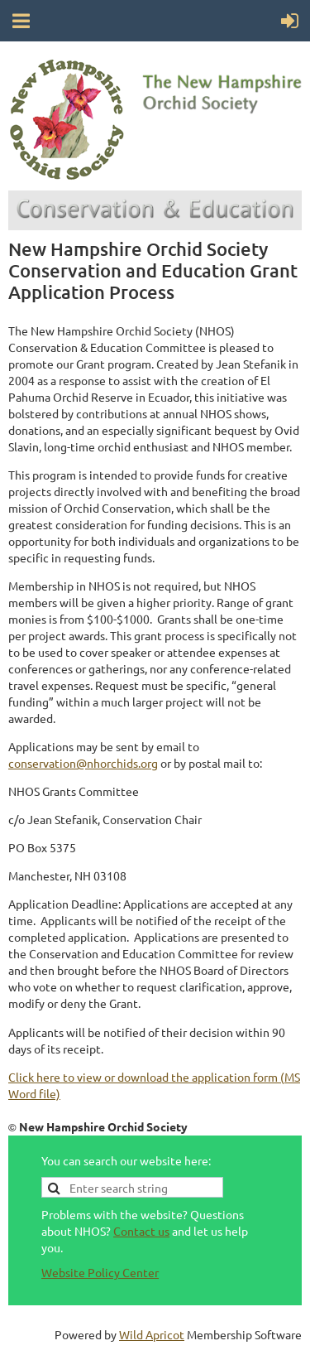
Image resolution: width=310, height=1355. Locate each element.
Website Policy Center (100, 1272)
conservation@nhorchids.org (83, 762)
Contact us (141, 1230)
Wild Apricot (151, 1334)
